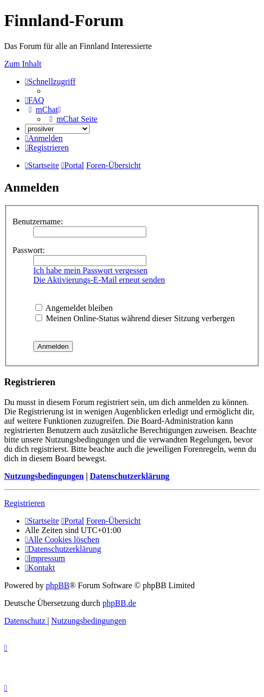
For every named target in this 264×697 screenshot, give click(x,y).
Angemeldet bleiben (73, 307)
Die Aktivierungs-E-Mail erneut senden (99, 279)
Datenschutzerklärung (129, 476)
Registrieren (24, 503)
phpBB (57, 585)
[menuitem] (34, 100)
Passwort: (28, 250)
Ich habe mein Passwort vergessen (90, 270)
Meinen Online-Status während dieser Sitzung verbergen (135, 318)
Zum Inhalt (23, 63)
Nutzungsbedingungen (44, 476)
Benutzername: (37, 221)
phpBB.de (119, 603)
